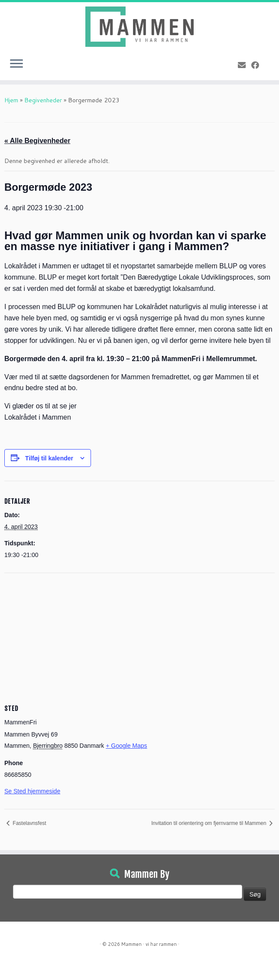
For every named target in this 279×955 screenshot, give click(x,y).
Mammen (131, 944)
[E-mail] (244, 65)
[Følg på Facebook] (258, 65)
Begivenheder (43, 100)
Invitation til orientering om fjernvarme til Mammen (209, 823)
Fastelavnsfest (28, 823)
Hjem (11, 100)
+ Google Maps (126, 745)
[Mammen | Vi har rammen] (139, 27)
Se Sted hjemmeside (32, 791)
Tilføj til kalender (49, 458)
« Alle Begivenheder (37, 140)
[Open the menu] (16, 64)
